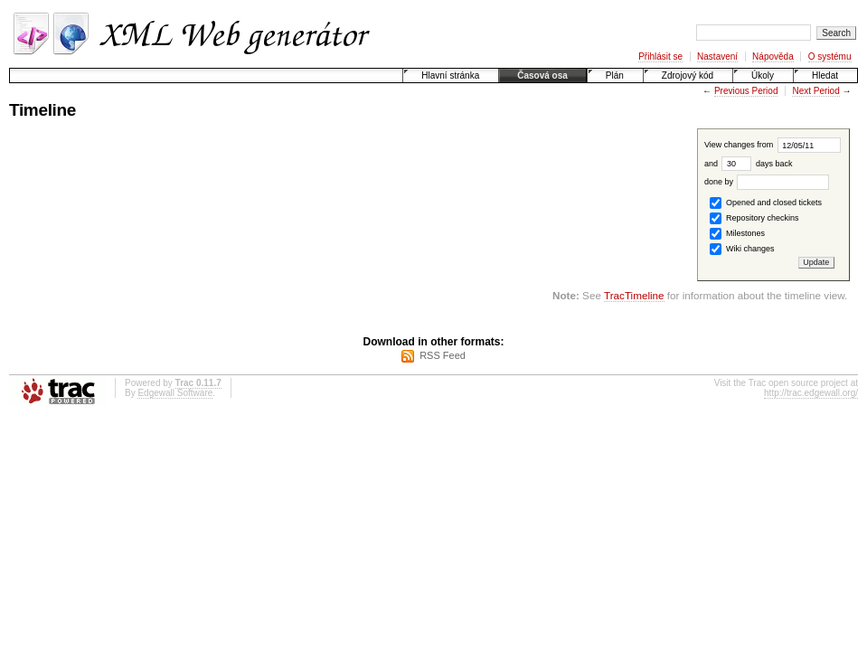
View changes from (772, 144)
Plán (615, 75)
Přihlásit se (660, 56)
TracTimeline (634, 295)
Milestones (737, 234)
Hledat (825, 75)
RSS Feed (442, 355)
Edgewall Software (174, 393)
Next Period (815, 91)
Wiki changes (742, 249)
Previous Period (746, 91)
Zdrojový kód (687, 75)
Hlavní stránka (450, 75)
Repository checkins (754, 218)
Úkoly (762, 75)
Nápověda (773, 56)
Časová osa (542, 75)
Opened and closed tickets (766, 203)
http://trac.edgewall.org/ (811, 393)
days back (756, 163)
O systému (830, 56)
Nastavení (717, 56)
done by (767, 181)
